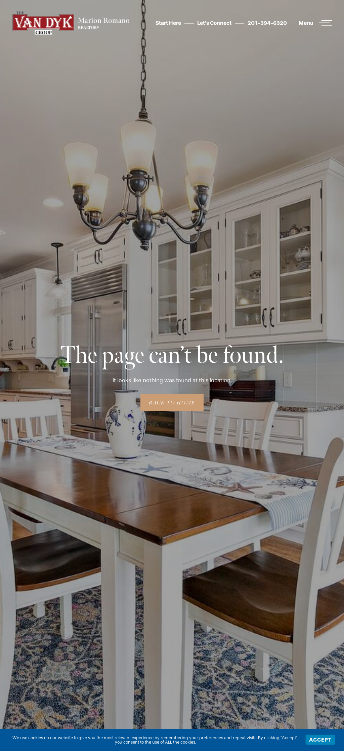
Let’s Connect (214, 23)
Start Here (168, 23)
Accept (320, 740)
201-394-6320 (267, 23)
